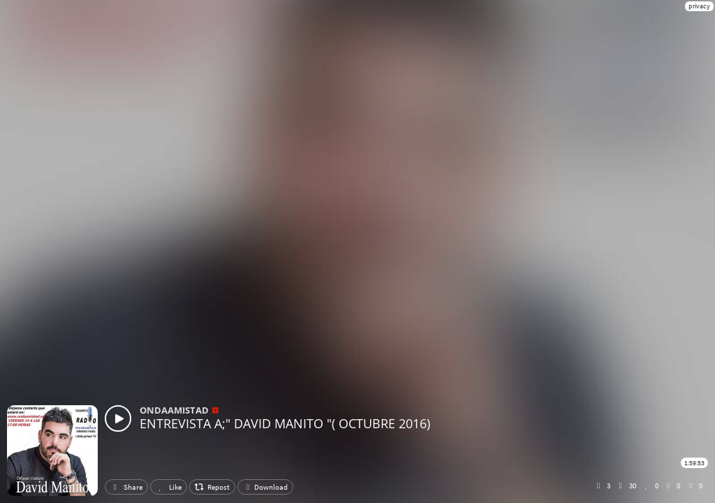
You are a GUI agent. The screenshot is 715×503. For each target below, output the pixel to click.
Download (265, 487)
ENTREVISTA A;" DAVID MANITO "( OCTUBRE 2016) (285, 423)
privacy (699, 5)
